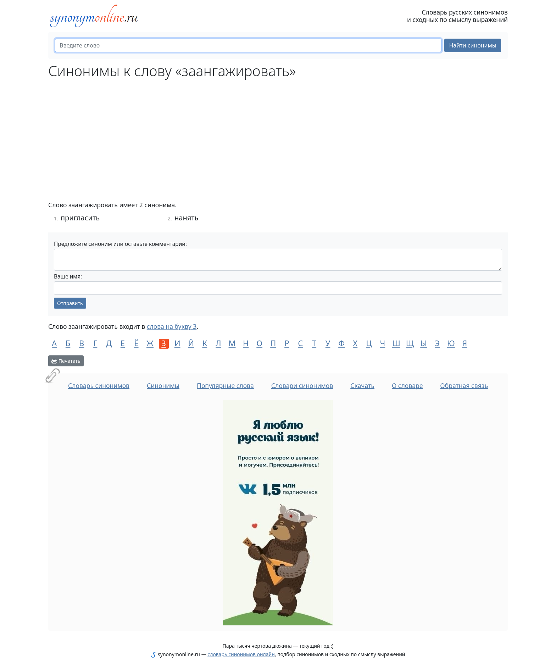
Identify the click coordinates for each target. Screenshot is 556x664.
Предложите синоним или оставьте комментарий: (120, 244)
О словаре (407, 385)
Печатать (65, 361)
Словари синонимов (302, 385)
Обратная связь (464, 385)
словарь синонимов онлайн (241, 654)
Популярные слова (225, 385)
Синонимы (163, 385)
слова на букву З (172, 326)
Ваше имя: (68, 276)
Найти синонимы (472, 45)
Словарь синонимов (98, 385)
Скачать (362, 385)
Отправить (70, 303)
